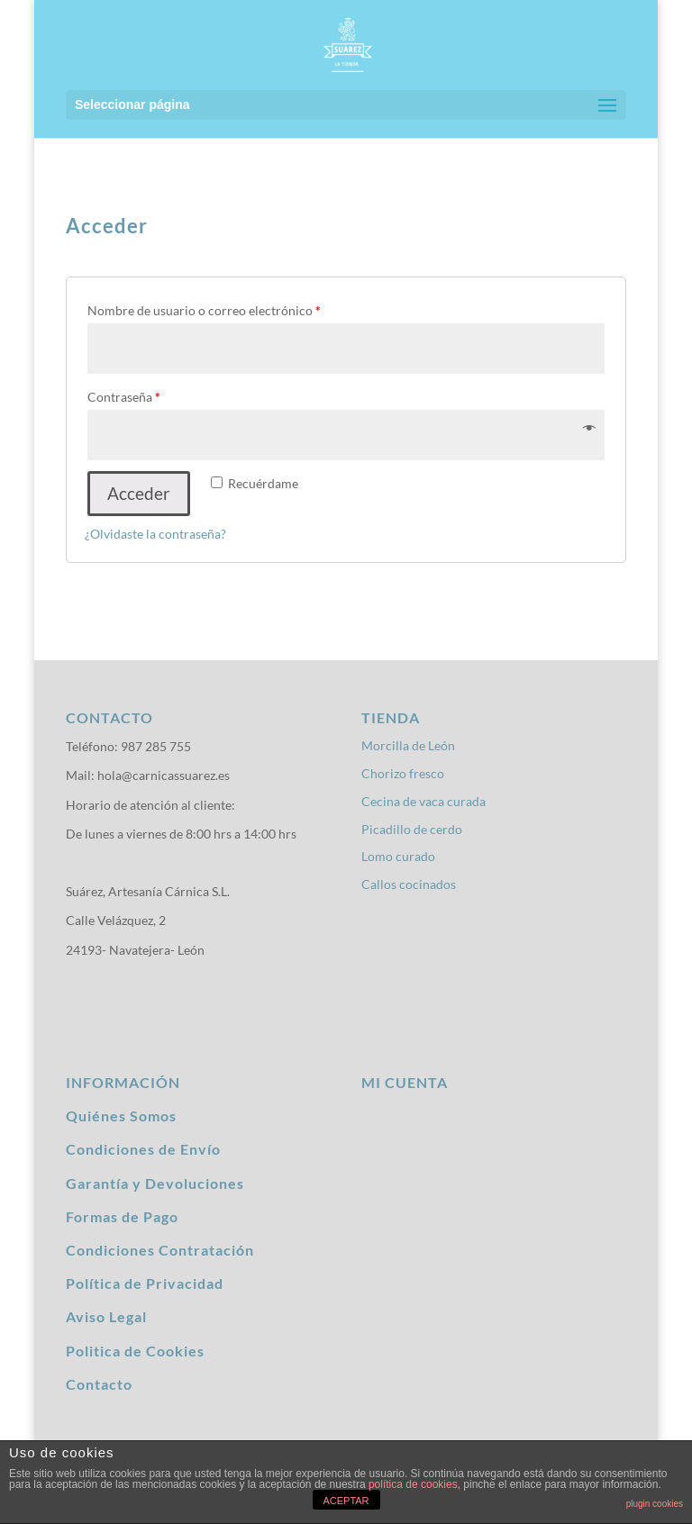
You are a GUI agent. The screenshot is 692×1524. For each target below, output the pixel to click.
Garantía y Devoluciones (155, 1183)
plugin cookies (654, 1504)
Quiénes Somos (121, 1115)
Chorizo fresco (402, 773)
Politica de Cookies (135, 1350)
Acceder (138, 493)
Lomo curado (398, 856)
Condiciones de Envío (143, 1148)
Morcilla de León (408, 745)
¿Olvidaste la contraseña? (155, 533)
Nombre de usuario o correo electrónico (204, 310)
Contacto (99, 1383)
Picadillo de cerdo (411, 829)
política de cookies (413, 1484)
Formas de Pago (122, 1216)
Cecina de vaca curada (423, 801)
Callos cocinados (408, 884)
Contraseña (123, 396)
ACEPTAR (346, 1500)
